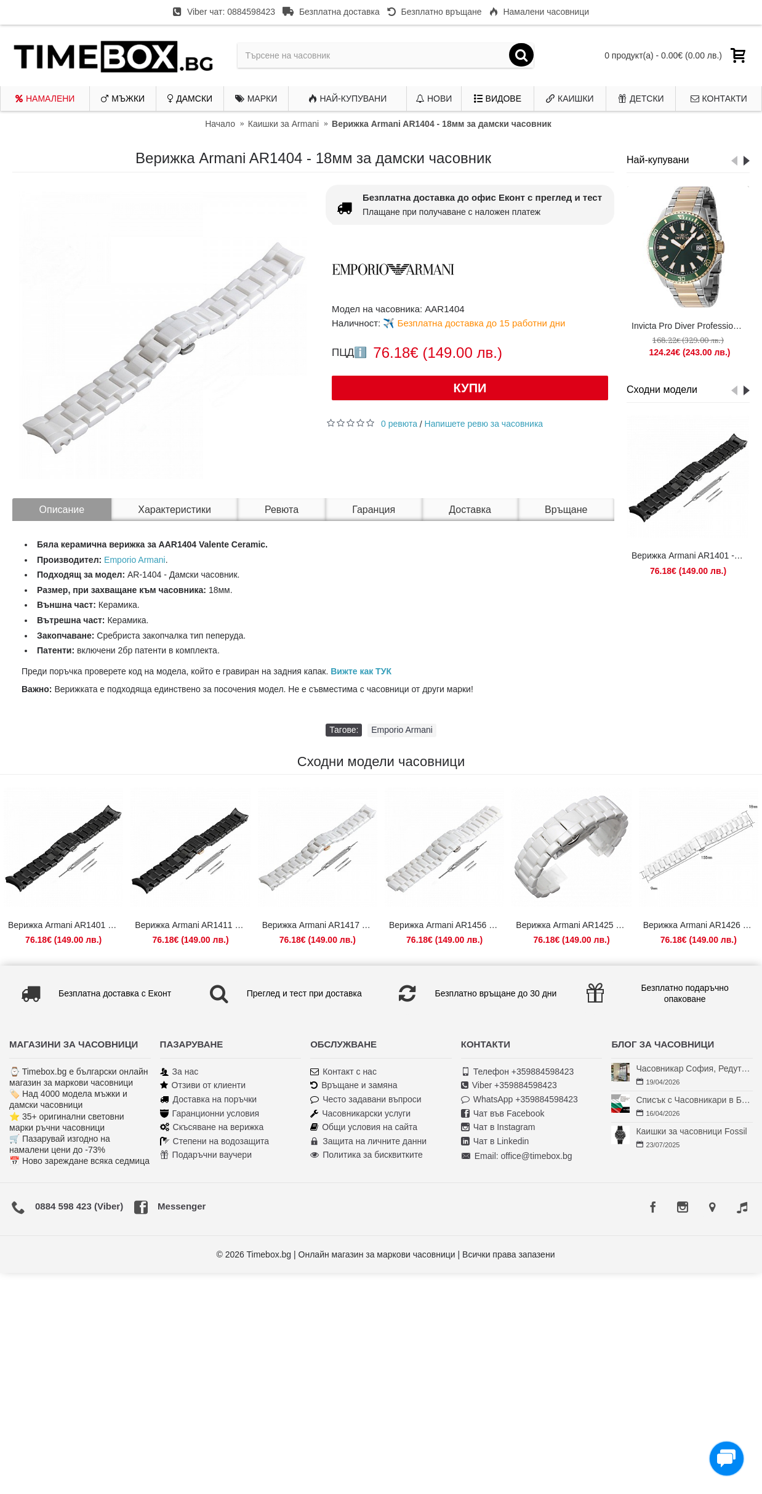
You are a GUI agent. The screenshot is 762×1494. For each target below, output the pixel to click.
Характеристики (174, 509)
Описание (62, 509)
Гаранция (373, 509)
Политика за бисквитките (366, 1155)
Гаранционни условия (209, 1113)
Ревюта (282, 509)
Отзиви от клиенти (203, 1085)
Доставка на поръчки (208, 1099)
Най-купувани (658, 160)
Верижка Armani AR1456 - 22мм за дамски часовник (446, 925)
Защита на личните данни (368, 1141)
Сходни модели (662, 389)
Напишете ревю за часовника (484, 424)
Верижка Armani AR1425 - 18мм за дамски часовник (573, 925)
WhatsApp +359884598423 (519, 1099)
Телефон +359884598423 (517, 1072)
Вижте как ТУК (361, 671)
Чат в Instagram (498, 1127)
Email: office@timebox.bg (516, 1156)
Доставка (470, 509)
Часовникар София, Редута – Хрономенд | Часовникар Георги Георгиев (694, 1068)
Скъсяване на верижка (212, 1127)
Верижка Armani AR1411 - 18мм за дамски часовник (192, 925)
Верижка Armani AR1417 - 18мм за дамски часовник (319, 925)
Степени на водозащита (215, 1141)
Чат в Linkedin (495, 1141)
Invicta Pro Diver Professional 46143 (690, 326)
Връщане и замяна (353, 1085)
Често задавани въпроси (365, 1099)
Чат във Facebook (503, 1113)
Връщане (566, 509)
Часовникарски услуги (360, 1113)
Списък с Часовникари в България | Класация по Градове (694, 1100)
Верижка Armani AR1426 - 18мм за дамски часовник (700, 925)
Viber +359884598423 (509, 1085)
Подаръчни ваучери (206, 1155)
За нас (179, 1072)
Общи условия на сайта (363, 1127)
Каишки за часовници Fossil (691, 1131)
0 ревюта (399, 424)
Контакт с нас (343, 1072)
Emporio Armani (135, 560)
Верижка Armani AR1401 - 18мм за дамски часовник (690, 555)
